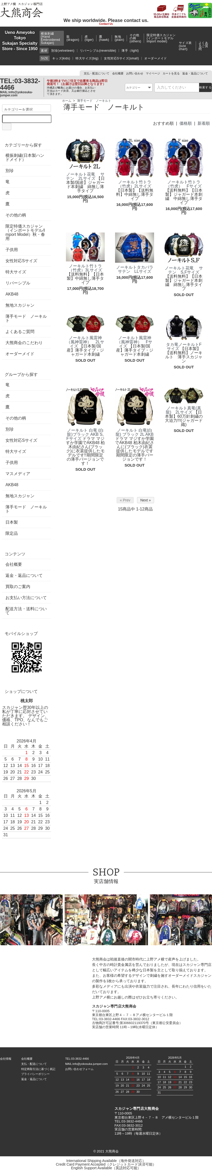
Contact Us (106, 24)
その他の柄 (15, 215)
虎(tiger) (89, 38)
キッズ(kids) (61, 58)
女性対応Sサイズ (21, 261)
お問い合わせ (134, 73)
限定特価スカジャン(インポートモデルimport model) (161, 38)
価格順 (185, 123)
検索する (205, 87)
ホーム (66, 101)
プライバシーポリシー (35, 1073)
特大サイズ (15, 272)
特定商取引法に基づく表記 (38, 1069)
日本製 (11, 522)
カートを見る (171, 73)
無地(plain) (119, 38)
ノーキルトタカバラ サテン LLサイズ (136, 269)
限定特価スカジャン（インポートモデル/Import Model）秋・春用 (25, 232)
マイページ (153, 73)
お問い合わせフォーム (79, 1069)
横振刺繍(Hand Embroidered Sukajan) (50, 38)
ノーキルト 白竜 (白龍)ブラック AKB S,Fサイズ (85, 434)
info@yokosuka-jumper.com (16, 93)
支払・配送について (96, 73)
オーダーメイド (155, 58)
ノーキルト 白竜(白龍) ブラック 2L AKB (135, 432)
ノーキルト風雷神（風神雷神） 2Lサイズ (85, 342)
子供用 (11, 250)
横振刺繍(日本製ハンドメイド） (24, 157)
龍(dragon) (72, 38)
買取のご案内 (17, 587)
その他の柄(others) (135, 38)
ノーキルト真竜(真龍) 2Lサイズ (183, 410)
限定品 (11, 533)
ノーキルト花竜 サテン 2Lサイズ (85, 176)
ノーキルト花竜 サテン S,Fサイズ (184, 270)
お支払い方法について (26, 598)
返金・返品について (195, 73)
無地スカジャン (19, 305)
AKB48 (11, 294)
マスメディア (17, 474)
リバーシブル (17, 283)
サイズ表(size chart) (185, 46)
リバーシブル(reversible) (98, 50)
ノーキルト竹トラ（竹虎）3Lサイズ (85, 268)
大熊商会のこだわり (24, 343)
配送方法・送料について (26, 611)
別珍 (9, 171)
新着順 (204, 123)
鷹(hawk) (104, 38)
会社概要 (118, 73)
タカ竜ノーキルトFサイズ (184, 346)
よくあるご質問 (203, 46)
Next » (145, 500)
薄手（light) (130, 50)
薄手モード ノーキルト (94, 101)
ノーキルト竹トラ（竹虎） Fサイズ (184, 184)
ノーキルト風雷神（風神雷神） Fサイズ (135, 342)
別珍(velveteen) (62, 50)
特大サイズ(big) (87, 58)
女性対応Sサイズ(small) (121, 58)
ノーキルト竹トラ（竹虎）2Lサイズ (135, 184)
